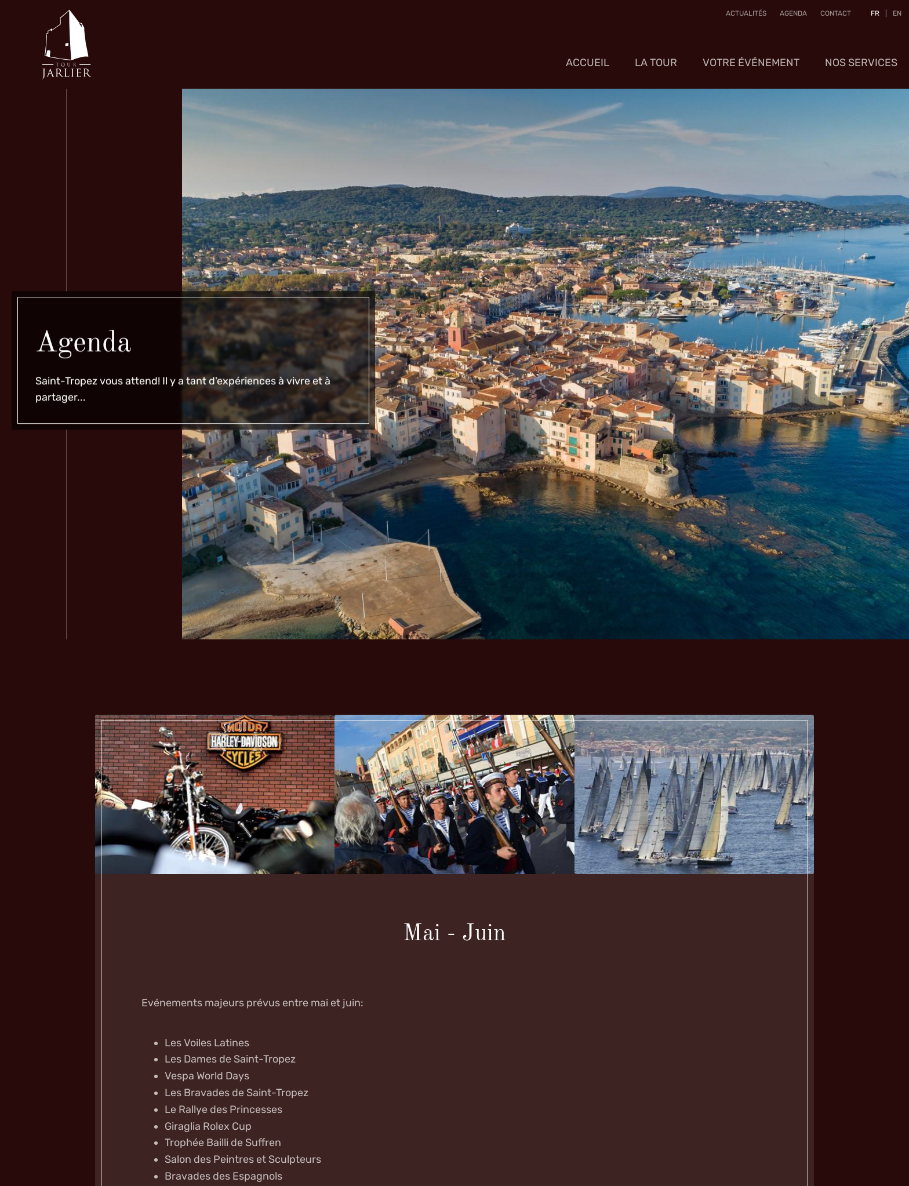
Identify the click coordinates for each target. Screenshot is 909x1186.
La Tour (656, 55)
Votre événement (751, 55)
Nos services (861, 55)
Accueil (587, 55)
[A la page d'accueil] (67, 40)
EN (893, 17)
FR (871, 17)
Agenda (789, 17)
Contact (831, 17)
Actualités (742, 17)
